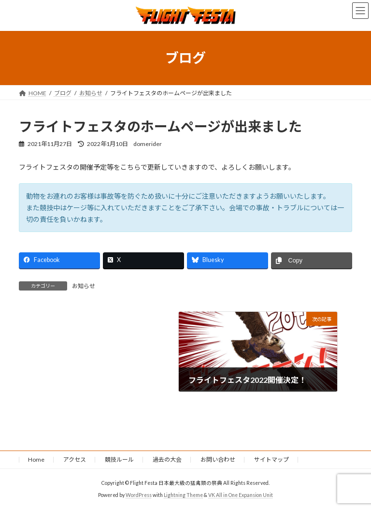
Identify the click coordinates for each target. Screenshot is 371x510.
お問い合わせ (217, 459)
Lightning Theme (183, 495)
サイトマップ (271, 459)
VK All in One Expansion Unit (240, 495)
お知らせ (83, 286)
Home (36, 459)
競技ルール (119, 459)
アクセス (74, 459)
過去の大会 (167, 459)
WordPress (139, 495)
